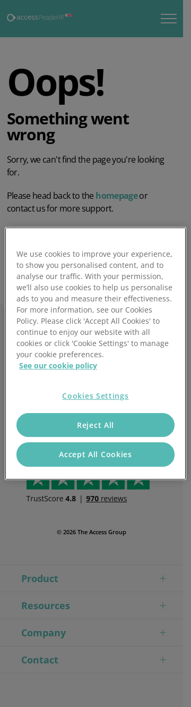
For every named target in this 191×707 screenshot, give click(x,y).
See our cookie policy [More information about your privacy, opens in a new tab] (58, 365)
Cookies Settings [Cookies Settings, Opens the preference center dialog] (95, 396)
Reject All (95, 425)
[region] (95, 353)
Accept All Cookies (95, 454)
